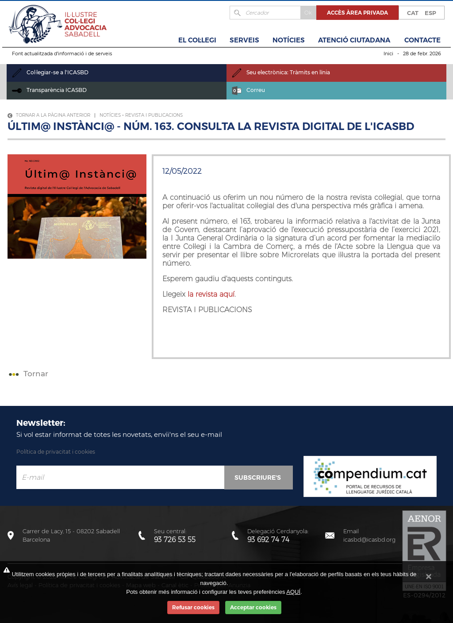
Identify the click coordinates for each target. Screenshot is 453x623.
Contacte (422, 40)
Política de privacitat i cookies (55, 451)
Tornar (27, 373)
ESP (430, 12)
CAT (412, 12)
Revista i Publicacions (154, 115)
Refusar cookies (193, 607)
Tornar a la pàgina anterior (49, 115)
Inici (388, 53)
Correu (248, 90)
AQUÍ (293, 592)
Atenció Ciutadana (354, 40)
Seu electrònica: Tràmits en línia (281, 72)
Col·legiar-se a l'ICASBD (50, 72)
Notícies (289, 40)
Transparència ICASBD (49, 90)
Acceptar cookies (253, 607)
